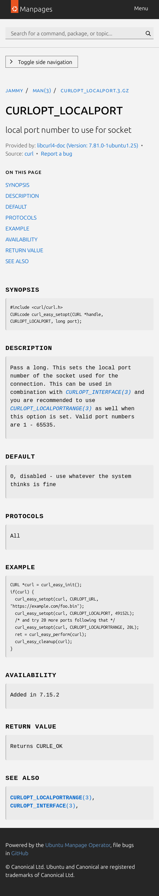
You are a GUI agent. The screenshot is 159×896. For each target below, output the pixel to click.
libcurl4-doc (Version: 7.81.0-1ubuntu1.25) (87, 145)
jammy (14, 90)
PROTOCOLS (20, 217)
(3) (51, 798)
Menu (141, 8)
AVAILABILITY (21, 239)
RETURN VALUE (24, 250)
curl (29, 153)
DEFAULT (16, 207)
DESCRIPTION (22, 196)
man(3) (42, 90)
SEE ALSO (17, 261)
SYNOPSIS (17, 185)
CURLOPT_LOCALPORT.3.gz (95, 90)
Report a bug (56, 153)
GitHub (19, 853)
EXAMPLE (17, 228)
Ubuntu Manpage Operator (77, 845)
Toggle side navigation (44, 62)
